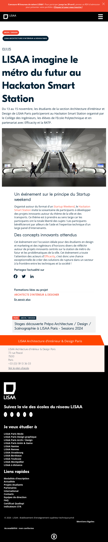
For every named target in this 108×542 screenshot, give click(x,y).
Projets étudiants (13, 484)
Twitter (24, 414)
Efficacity (49, 256)
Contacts (9, 494)
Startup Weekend (64, 206)
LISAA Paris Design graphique (20, 436)
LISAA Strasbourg (13, 452)
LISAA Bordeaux (13, 455)
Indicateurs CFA (12, 506)
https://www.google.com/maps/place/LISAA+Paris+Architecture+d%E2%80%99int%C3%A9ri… (52, 368)
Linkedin (18, 414)
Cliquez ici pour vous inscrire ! (68, 7)
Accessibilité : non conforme (19, 528)
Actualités (9, 481)
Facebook (5, 414)
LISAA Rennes (11, 449)
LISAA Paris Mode (13, 433)
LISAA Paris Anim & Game (18, 443)
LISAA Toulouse (12, 458)
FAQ (6, 500)
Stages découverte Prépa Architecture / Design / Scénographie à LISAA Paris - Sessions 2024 (52, 326)
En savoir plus (22, 299)
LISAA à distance (13, 465)
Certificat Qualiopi (14, 503)
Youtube (31, 414)
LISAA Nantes (11, 446)
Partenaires (10, 487)
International (11, 490)
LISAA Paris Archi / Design (18, 440)
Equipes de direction (15, 497)
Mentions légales (85, 521)
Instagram (11, 414)
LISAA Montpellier (14, 461)
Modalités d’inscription (16, 478)
